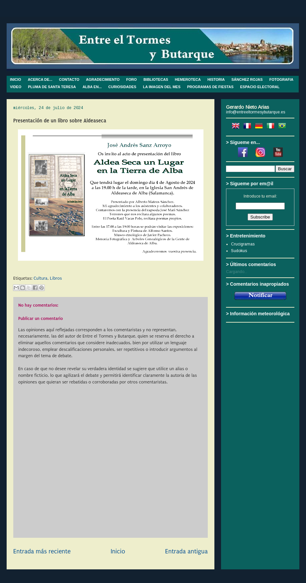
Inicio (118, 551)
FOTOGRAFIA (281, 79)
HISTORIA (216, 79)
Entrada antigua (186, 551)
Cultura (40, 278)
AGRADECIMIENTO (102, 79)
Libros (56, 278)
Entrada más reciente (42, 551)
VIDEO (15, 87)
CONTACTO (69, 79)
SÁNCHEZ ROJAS (247, 79)
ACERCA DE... (40, 79)
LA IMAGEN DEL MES (162, 87)
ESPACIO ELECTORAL (260, 87)
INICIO (15, 79)
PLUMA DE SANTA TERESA (52, 87)
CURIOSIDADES (122, 87)
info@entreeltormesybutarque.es (255, 112)
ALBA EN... (92, 87)
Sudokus (239, 250)
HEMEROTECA (188, 79)
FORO (131, 79)
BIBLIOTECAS (155, 79)
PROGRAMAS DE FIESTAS (210, 87)
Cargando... (236, 271)
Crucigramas (243, 244)
